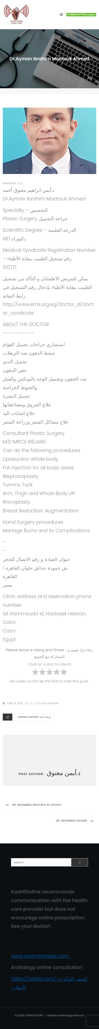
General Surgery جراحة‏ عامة (34, 717)
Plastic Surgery (49, 703)
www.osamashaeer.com (40, 956)
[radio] (35, 673)
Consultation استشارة (81, 14)
